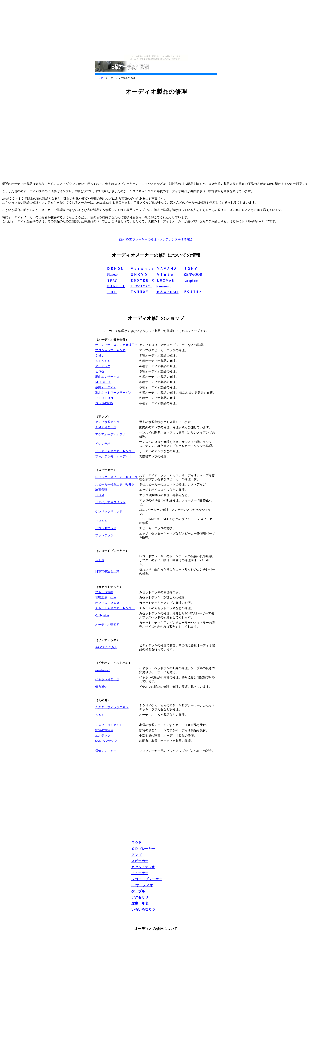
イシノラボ (102, 443)
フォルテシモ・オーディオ (113, 456)
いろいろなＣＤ (143, 909)
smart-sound (102, 670)
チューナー (139, 873)
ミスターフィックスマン (112, 707)
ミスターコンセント (108, 725)
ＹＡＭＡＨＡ (166, 269)
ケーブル (138, 891)
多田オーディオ (105, 387)
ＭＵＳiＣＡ (103, 382)
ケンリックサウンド (108, 511)
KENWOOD (193, 274)
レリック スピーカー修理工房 (116, 477)
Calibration (102, 615)
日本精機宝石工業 (107, 571)
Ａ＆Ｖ (99, 714)
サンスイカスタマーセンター (115, 451)
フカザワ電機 (104, 592)
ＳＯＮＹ (190, 269)
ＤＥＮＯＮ (115, 269)
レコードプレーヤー (146, 879)
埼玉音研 (101, 489)
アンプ (136, 855)
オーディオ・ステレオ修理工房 (116, 345)
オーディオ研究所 (107, 624)
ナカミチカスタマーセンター (115, 608)
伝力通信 (101, 686)
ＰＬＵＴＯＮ (104, 398)
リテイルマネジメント (110, 502)
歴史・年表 (139, 903)
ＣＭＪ (99, 355)
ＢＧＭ (99, 495)
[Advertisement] (156, 28)
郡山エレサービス (107, 376)
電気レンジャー (105, 750)
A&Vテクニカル (106, 647)
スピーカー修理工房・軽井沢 (115, 484)
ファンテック (104, 535)
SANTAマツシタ (106, 740)
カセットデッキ (143, 867)
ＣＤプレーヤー (143, 849)
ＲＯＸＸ (101, 520)
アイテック (102, 366)
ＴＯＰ (99, 77)
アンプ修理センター (108, 422)
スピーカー (139, 861)
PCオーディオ (142, 885)
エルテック (102, 735)
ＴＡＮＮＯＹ (139, 291)
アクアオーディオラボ (110, 434)
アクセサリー (141, 897)
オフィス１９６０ (107, 602)
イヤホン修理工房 (107, 679)
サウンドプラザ (105, 528)
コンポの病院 (104, 403)
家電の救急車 (104, 730)
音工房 (99, 560)
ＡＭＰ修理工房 (105, 427)
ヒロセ (99, 371)
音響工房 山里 (105, 597)
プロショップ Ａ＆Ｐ (110, 350)
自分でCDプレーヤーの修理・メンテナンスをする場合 (156, 239)
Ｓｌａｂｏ (102, 360)
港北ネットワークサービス (113, 392)
